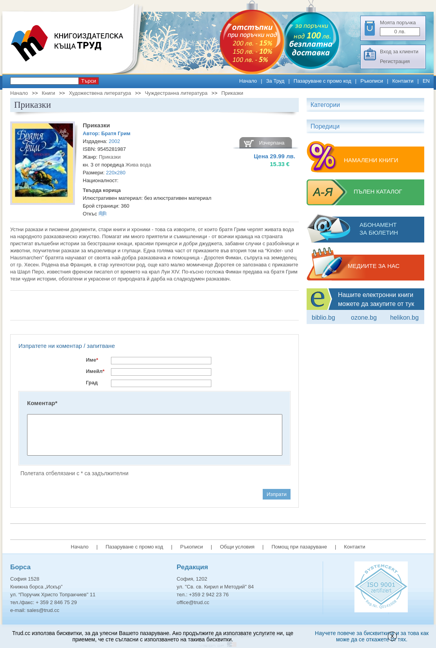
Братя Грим (116, 133)
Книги (48, 93)
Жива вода (138, 165)
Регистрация (395, 61)
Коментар (42, 403)
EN (426, 81)
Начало (248, 81)
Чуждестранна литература (176, 93)
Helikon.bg (404, 317)
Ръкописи (371, 81)
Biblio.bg (323, 317)
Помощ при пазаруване (299, 547)
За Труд (275, 81)
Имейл (95, 371)
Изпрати (277, 494)
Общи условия (237, 547)
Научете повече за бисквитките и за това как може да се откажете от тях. (372, 636)
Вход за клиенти (399, 51)
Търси (88, 81)
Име (92, 360)
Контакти (402, 81)
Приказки (232, 93)
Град (92, 383)
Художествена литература (100, 93)
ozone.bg (364, 317)
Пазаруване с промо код (322, 81)
